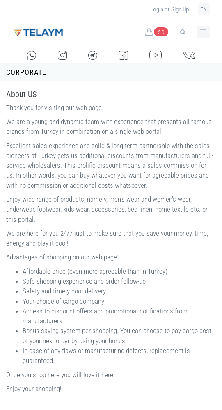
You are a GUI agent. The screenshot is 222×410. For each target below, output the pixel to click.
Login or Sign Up (169, 9)
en (204, 9)
